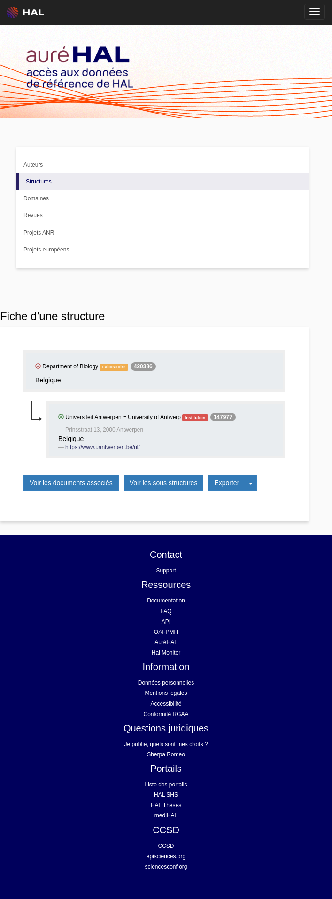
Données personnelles (166, 682)
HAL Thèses (166, 805)
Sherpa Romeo (166, 754)
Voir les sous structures (164, 483)
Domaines (36, 198)
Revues (33, 215)
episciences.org (166, 856)
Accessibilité (165, 704)
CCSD (166, 846)
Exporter (226, 483)
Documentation (166, 600)
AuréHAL (166, 642)
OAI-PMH (166, 632)
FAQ (165, 611)
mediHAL (166, 815)
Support (166, 570)
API (166, 621)
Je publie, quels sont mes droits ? (166, 744)
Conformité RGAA (165, 714)
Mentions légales (166, 693)
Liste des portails (166, 784)
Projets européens (46, 249)
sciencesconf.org (166, 866)
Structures (39, 181)
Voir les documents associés (71, 483)
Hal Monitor (166, 652)
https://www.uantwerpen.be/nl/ (102, 447)
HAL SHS (166, 795)
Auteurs (33, 164)
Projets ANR (38, 232)
